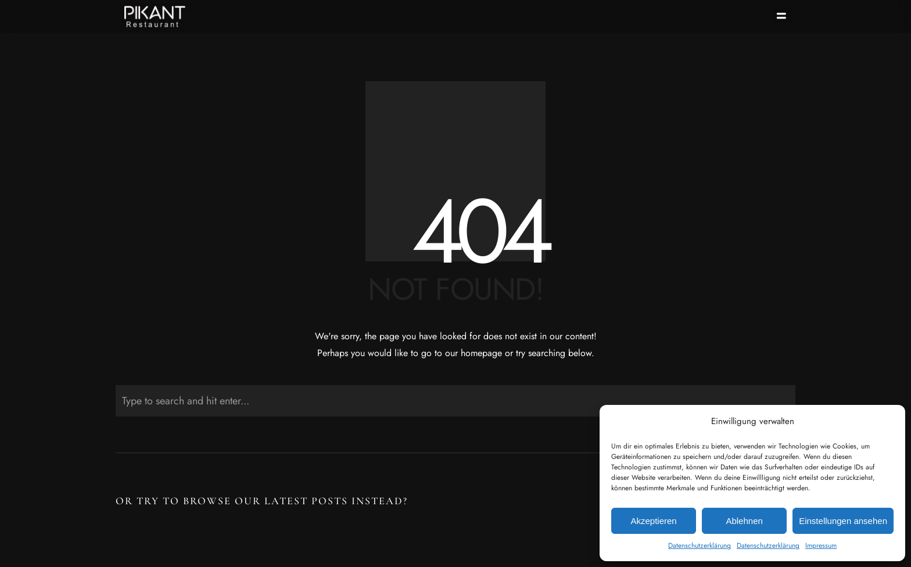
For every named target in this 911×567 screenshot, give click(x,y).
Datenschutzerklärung (699, 545)
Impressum (821, 545)
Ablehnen (744, 521)
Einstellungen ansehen (843, 521)
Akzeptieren (653, 521)
